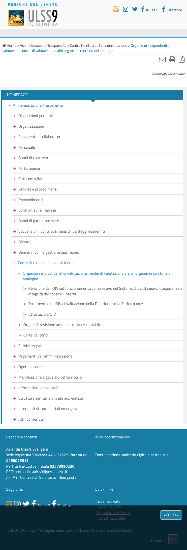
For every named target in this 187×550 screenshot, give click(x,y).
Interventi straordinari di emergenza (49, 408)
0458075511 (17, 460)
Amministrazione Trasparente (38, 105)
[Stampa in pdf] (182, 59)
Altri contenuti (30, 419)
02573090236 (62, 466)
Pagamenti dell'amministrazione (45, 356)
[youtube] (125, 9)
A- (8, 477)
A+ (15, 477)
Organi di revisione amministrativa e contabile (62, 325)
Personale (26, 147)
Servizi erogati (30, 346)
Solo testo (47, 477)
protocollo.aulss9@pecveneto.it (41, 472)
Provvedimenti (30, 200)
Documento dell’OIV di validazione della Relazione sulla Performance (85, 304)
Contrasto (28, 477)
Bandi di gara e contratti (38, 221)
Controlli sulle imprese (37, 210)
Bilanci (24, 242)
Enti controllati (31, 179)
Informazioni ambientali (38, 388)
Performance (29, 168)
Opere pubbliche (32, 367)
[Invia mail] (162, 59)
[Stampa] (172, 59)
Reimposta (67, 477)
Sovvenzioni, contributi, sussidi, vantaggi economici (61, 231)
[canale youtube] (17, 504)
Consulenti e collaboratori (40, 137)
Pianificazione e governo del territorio (50, 377)
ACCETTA (171, 515)
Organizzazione (31, 126)
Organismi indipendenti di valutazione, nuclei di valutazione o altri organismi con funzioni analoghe (98, 276)
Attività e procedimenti (37, 189)
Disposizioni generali (35, 116)
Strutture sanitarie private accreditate (50, 398)
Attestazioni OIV (42, 314)
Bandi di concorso (33, 158)
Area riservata (108, 501)
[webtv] (116, 9)
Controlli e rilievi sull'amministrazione (50, 262)
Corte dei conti (35, 335)
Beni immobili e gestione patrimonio (48, 252)
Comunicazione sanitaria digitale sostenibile (132, 455)
